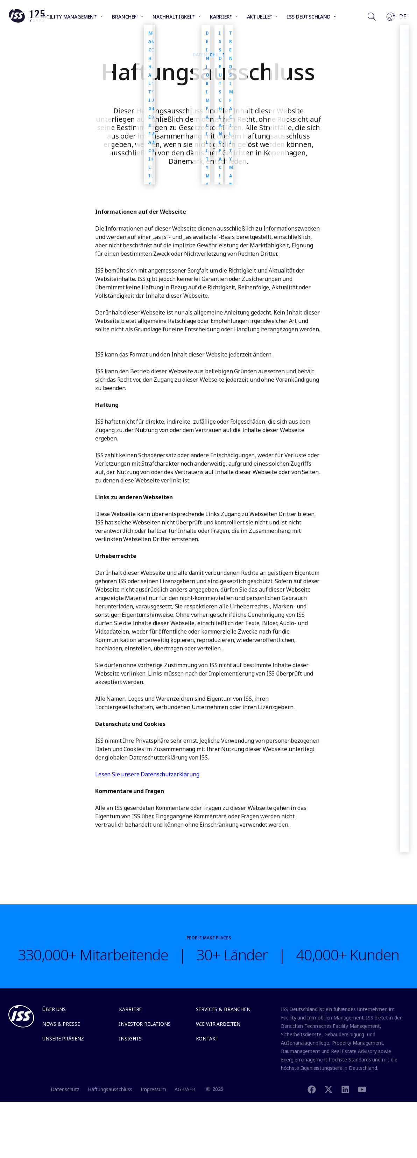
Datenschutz (65, 1089)
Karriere (130, 1009)
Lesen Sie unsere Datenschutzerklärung (147, 774)
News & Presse (61, 1024)
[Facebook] (312, 1089)
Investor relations (144, 1024)
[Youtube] (362, 1089)
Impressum (153, 1089)
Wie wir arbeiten (218, 1024)
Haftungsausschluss (110, 1089)
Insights (130, 1038)
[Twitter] (328, 1089)
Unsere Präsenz (63, 1038)
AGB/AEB (185, 1089)
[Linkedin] (345, 1089)
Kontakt (207, 1038)
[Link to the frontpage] (26, 21)
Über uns (54, 1009)
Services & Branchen (223, 1009)
